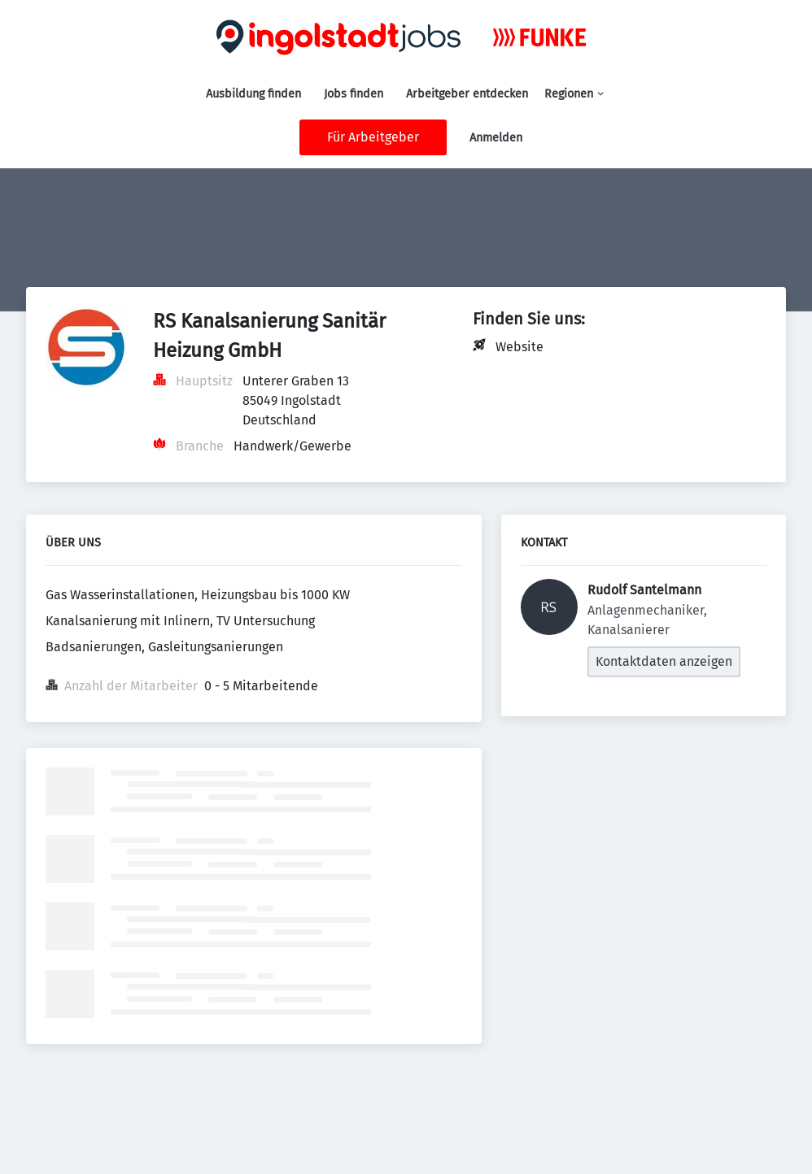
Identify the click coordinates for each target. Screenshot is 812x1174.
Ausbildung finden (253, 94)
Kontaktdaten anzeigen (664, 661)
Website (519, 346)
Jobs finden (353, 94)
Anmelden (495, 138)
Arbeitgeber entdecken (467, 94)
